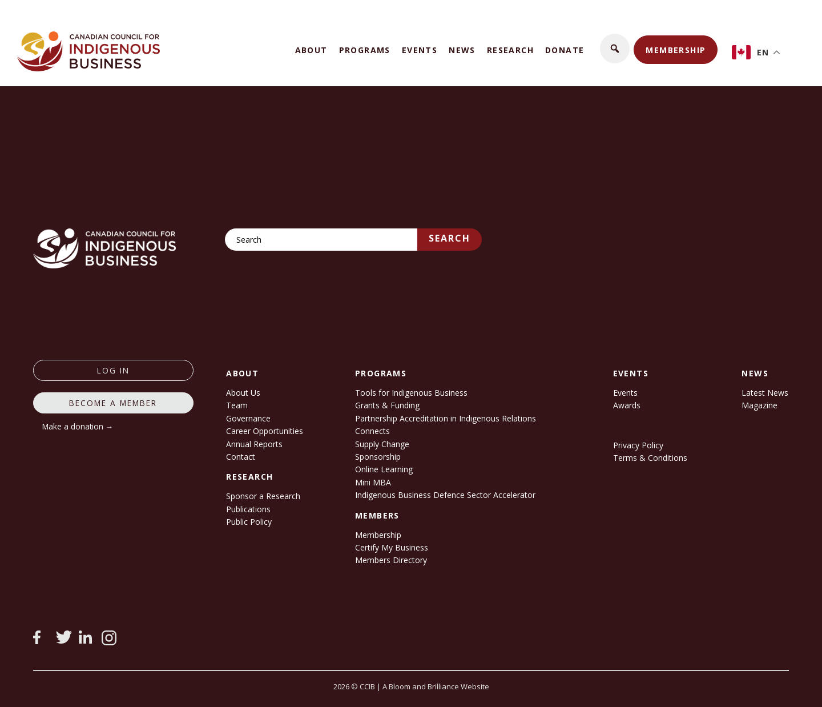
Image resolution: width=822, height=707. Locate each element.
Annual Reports (254, 444)
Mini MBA (373, 482)
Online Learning (384, 469)
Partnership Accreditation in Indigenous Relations (445, 418)
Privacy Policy (638, 445)
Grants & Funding (387, 405)
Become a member (113, 402)
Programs (364, 50)
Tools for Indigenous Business (411, 392)
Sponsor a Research (263, 496)
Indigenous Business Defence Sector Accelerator (445, 494)
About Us (243, 392)
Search (449, 238)
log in (113, 370)
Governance (248, 418)
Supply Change (382, 444)
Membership (676, 50)
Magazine (759, 405)
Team (237, 405)
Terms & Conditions (650, 457)
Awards (626, 405)
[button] (615, 48)
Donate (564, 50)
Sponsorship (378, 456)
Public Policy (249, 521)
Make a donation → (78, 426)
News (462, 50)
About (311, 50)
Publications (248, 509)
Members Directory (391, 560)
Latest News (765, 392)
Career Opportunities (264, 430)
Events (419, 50)
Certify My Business (391, 547)
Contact (240, 456)
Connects (372, 430)
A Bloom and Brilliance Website (435, 686)
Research (510, 50)
